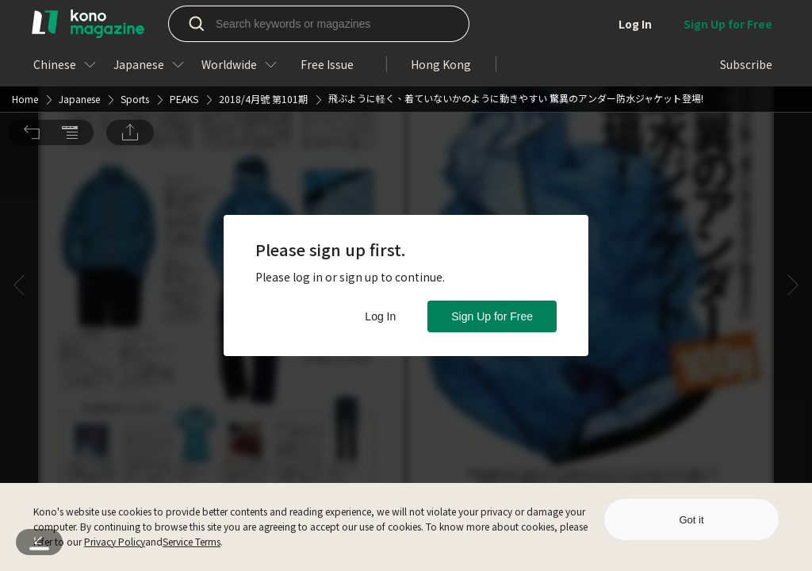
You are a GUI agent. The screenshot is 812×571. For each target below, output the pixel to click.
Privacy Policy (114, 541)
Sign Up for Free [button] (492, 316)
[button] (32, 22)
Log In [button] (380, 316)
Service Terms (191, 541)
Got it (691, 520)
